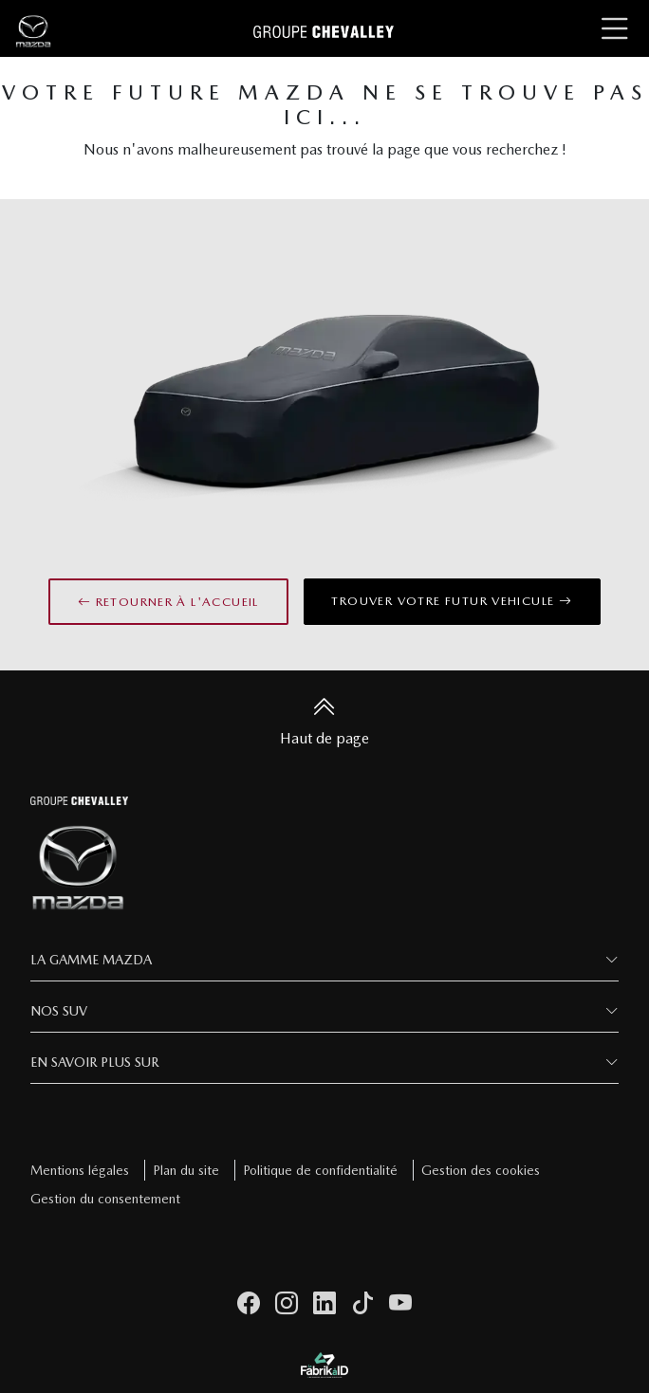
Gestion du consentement (105, 1198)
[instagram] (286, 1304)
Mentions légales (79, 1170)
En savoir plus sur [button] (94, 1062)
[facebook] (248, 1304)
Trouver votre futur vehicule (451, 601)
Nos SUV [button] (58, 1010)
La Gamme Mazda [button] (91, 959)
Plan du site (186, 1170)
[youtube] (400, 1304)
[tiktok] (362, 1304)
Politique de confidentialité (320, 1170)
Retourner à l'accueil (168, 602)
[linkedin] (324, 1304)
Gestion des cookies (480, 1170)
